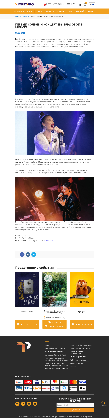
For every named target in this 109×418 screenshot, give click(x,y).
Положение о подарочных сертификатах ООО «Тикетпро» (56, 359)
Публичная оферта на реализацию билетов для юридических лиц (79, 361)
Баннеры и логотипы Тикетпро (56, 368)
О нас (47, 345)
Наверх (104, 404)
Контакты (73, 367)
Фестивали (59, 11)
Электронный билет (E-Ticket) (55, 355)
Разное (90, 11)
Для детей (80, 11)
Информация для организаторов (76, 352)
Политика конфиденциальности (81, 345)
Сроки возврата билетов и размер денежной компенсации (56, 364)
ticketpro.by (48, 240)
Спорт (29, 11)
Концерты (50, 11)
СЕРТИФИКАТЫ (19, 11)
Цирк (40, 11)
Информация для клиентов (55, 348)
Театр (70, 11)
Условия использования (54, 352)
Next (93, 288)
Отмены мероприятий (78, 357)
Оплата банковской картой (80, 348)
